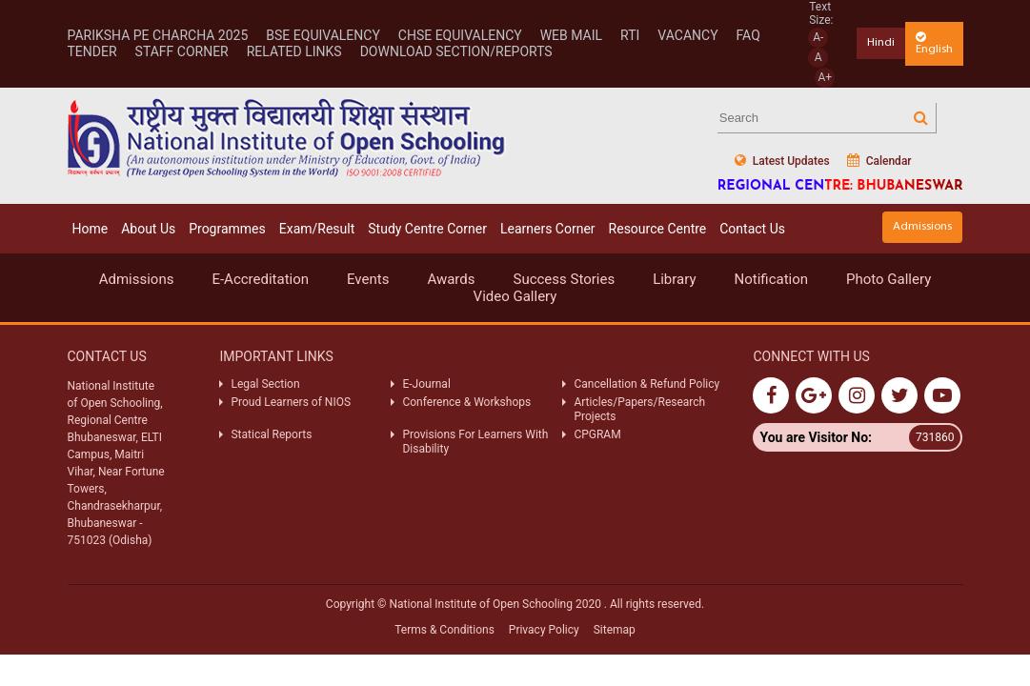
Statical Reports (271, 434)
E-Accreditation (260, 279)
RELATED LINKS (294, 51)
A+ (825, 77)
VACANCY (687, 35)
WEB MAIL (571, 35)
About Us (148, 228)
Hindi (881, 42)
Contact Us (752, 228)
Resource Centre (658, 228)
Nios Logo (287, 137)
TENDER (92, 51)
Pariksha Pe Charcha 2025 (158, 35)
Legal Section (265, 384)
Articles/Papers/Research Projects (639, 408)
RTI (629, 35)
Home (90, 228)
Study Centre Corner (427, 228)
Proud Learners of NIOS (291, 402)
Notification (772, 279)
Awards (451, 279)
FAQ (748, 35)
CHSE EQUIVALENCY (460, 35)
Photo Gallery (888, 279)
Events (368, 279)
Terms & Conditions (444, 629)
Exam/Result (317, 228)
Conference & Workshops (466, 402)
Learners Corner (548, 228)
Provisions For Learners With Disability (475, 441)
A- (818, 37)
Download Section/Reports (456, 51)
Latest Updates (782, 160)
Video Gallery (515, 296)
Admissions (922, 226)
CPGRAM (598, 434)
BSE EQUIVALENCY (322, 35)
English (934, 43)
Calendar (879, 160)
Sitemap (615, 629)
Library (674, 279)
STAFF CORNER (182, 51)
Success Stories (564, 279)
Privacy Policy (544, 629)
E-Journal (426, 384)
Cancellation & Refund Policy (646, 384)
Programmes (227, 228)
